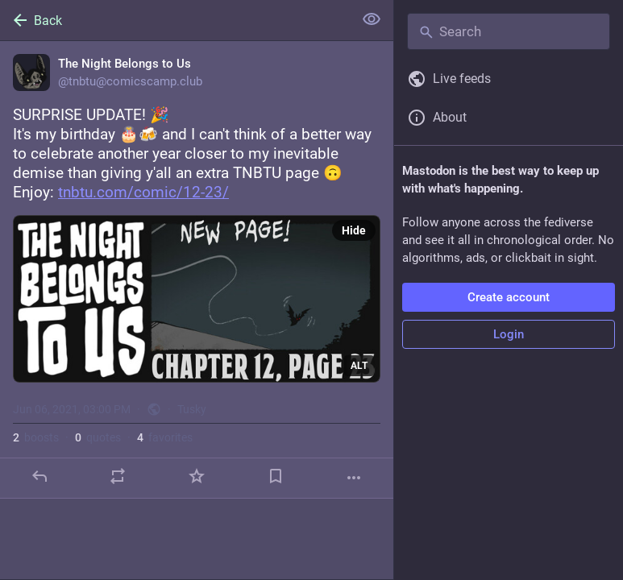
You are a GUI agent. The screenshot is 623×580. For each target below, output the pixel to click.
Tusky (191, 409)
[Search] (508, 31)
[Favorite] (196, 476)
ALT (359, 365)
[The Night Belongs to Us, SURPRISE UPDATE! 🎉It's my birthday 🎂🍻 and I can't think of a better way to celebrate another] (196, 270)
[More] (353, 477)
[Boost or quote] (117, 476)
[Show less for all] (371, 19)
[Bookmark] (275, 476)
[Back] (175, 20)
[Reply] (39, 476)
